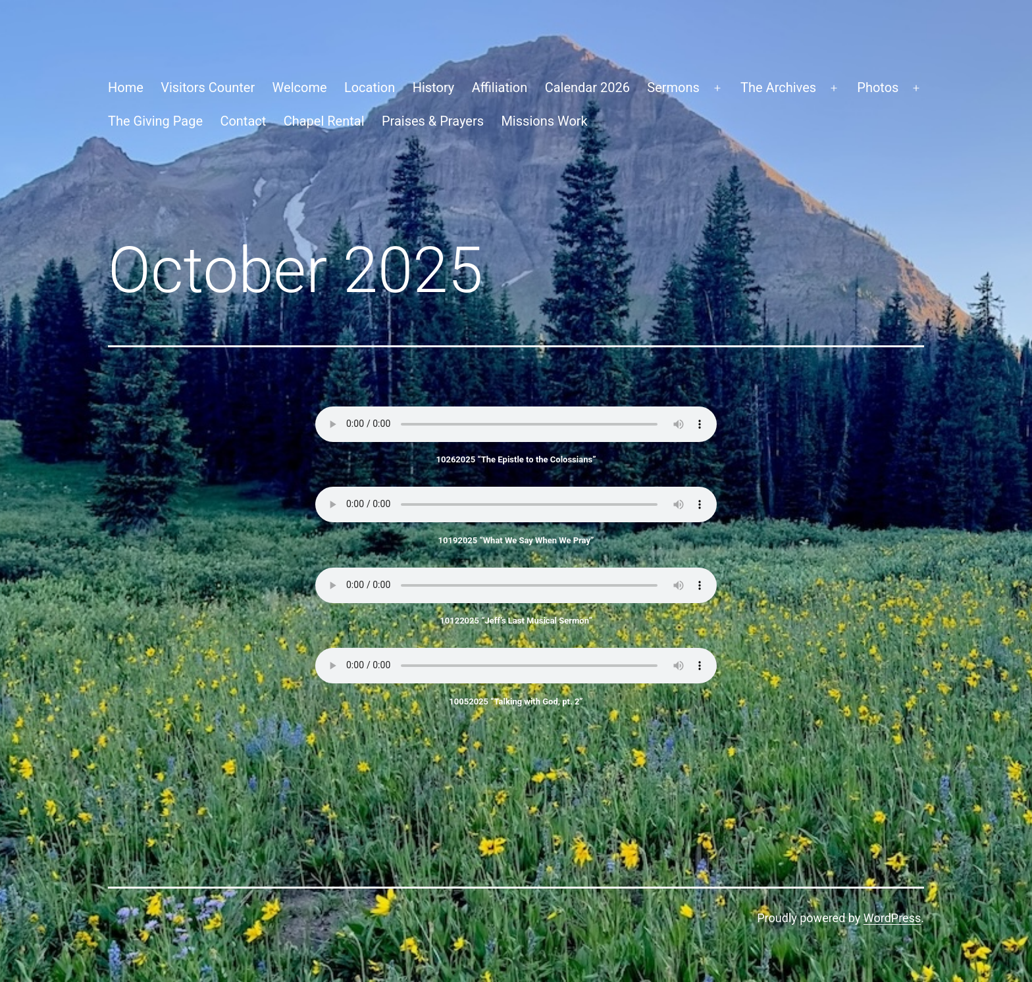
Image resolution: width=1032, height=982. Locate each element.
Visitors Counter (208, 87)
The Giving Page (155, 121)
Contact (243, 121)
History (434, 87)
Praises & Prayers (433, 121)
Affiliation (500, 87)
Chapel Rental (324, 121)
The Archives (778, 87)
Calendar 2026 (587, 87)
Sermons (673, 87)
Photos (877, 87)
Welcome (299, 87)
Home (125, 87)
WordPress (892, 918)
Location (369, 87)
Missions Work (544, 121)
